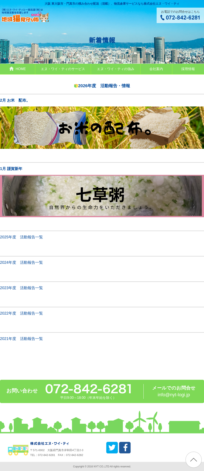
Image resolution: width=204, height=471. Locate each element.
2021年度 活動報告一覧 (21, 339)
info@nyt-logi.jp (174, 394)
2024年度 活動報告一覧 (21, 262)
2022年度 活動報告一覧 (21, 313)
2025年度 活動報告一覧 (21, 237)
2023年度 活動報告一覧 (21, 288)
